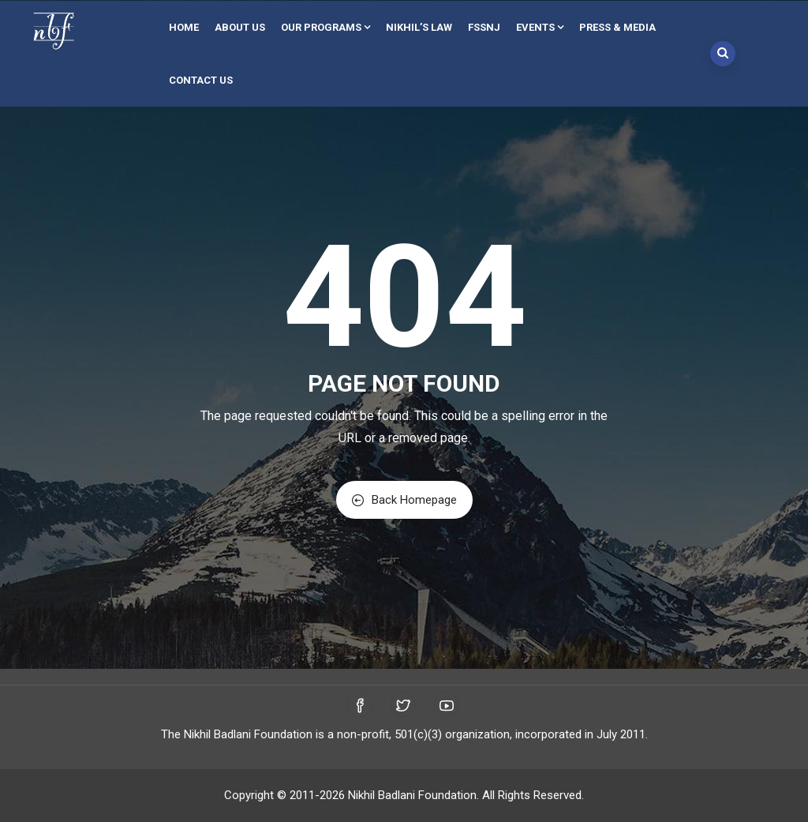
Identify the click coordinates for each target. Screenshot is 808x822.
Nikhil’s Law (419, 27)
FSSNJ (484, 27)
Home (184, 27)
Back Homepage (404, 500)
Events (539, 27)
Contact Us (201, 80)
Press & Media (617, 27)
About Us (240, 27)
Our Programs (325, 27)
